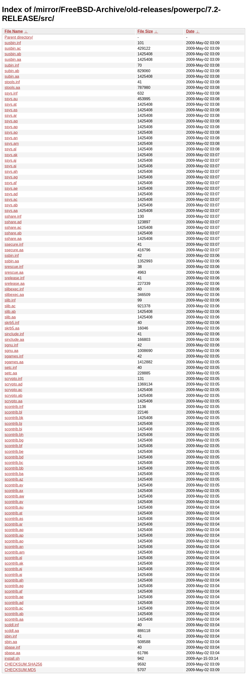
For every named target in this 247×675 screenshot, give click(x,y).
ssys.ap (11, 127)
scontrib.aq (14, 530)
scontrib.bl (13, 412)
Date (190, 31)
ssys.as (11, 110)
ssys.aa (11, 211)
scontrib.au (14, 507)
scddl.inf (12, 625)
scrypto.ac (13, 390)
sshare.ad (13, 222)
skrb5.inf (12, 323)
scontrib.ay (14, 485)
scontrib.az (14, 479)
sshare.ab (13, 233)
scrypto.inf (13, 379)
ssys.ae (11, 188)
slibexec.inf (14, 289)
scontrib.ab (14, 614)
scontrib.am (15, 552)
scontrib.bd (14, 457)
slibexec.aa (14, 295)
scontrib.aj (13, 569)
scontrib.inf (14, 407)
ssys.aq (11, 121)
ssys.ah (11, 171)
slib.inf (10, 300)
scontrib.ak (14, 563)
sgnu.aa (11, 351)
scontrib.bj (13, 424)
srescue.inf (14, 267)
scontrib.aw (14, 496)
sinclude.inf (14, 334)
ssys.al (10, 149)
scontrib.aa (14, 619)
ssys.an (11, 138)
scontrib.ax (14, 491)
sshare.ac (13, 227)
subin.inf (12, 65)
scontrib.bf (13, 446)
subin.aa (12, 76)
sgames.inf (14, 356)
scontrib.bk (14, 418)
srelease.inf (14, 278)
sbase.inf (12, 647)
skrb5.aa (12, 328)
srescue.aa (14, 272)
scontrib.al (13, 558)
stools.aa (12, 87)
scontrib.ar (14, 524)
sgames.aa (14, 362)
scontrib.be (14, 452)
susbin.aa (13, 59)
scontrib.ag (14, 586)
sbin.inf (11, 636)
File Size (145, 31)
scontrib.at (13, 513)
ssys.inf (11, 93)
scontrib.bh (14, 435)
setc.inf (11, 368)
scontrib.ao (14, 541)
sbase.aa (12, 653)
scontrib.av (14, 502)
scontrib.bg (14, 440)
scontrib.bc (14, 463)
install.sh (12, 658)
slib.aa (10, 317)
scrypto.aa (13, 401)
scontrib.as (14, 519)
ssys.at (11, 104)
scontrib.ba (14, 474)
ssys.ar (11, 115)
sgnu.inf (11, 345)
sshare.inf (13, 216)
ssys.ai (10, 166)
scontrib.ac (14, 608)
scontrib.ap (14, 535)
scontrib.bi (13, 429)
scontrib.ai (13, 575)
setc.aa (11, 373)
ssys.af (11, 183)
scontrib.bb (14, 468)
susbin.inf (13, 43)
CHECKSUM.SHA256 (23, 664)
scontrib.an (14, 547)
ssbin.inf (12, 255)
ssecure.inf (14, 244)
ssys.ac (11, 199)
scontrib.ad (14, 603)
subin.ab (12, 71)
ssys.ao (11, 132)
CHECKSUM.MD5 (20, 670)
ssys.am (12, 143)
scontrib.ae (14, 597)
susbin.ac (13, 48)
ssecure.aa (14, 250)
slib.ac (10, 306)
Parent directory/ (19, 37)
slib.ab (10, 311)
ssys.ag (11, 177)
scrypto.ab (13, 396)
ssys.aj (10, 160)
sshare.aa (13, 239)
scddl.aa (12, 631)
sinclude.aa (14, 340)
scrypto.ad (13, 384)
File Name (14, 31)
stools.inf (12, 82)
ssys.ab (11, 205)
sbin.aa (11, 642)
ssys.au (11, 99)
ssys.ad (11, 194)
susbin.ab (13, 54)
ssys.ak (11, 155)
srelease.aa (15, 283)
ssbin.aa (12, 261)
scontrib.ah (14, 580)
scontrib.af (13, 591)
